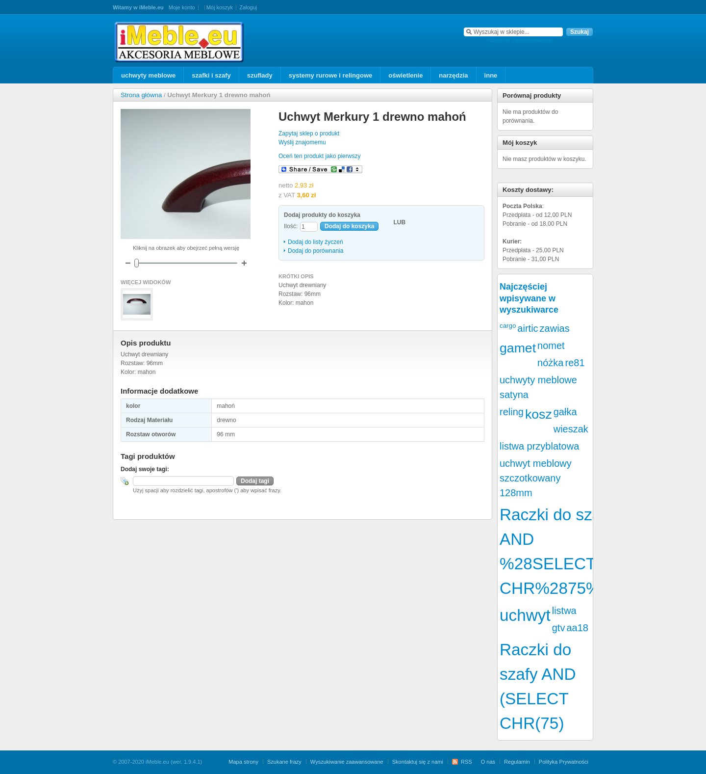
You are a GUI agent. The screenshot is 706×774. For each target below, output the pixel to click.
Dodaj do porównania (315, 250)
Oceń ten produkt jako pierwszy (319, 156)
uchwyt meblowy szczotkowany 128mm (536, 478)
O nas (488, 762)
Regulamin (517, 762)
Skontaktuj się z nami (417, 762)
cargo (508, 325)
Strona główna (141, 95)
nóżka (550, 362)
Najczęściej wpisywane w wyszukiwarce (529, 298)
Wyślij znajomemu (302, 142)
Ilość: (291, 226)
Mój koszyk (219, 7)
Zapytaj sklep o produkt (308, 133)
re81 (574, 362)
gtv (558, 627)
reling (512, 411)
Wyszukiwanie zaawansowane (346, 762)
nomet (551, 345)
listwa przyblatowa (539, 446)
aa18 (577, 627)
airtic (527, 328)
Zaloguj (248, 7)
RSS (466, 762)
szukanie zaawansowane (519, 40)
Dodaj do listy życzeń (315, 242)
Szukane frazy (284, 762)
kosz (538, 414)
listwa (564, 610)
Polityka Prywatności (563, 762)
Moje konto (182, 7)
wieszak (571, 429)
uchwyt (525, 615)
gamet (518, 348)
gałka (565, 411)
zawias (555, 328)
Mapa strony (243, 762)
